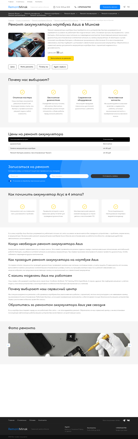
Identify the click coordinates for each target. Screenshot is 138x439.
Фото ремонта (27, 67)
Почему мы (44, 67)
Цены (12, 67)
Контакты (38, 1)
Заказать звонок (110, 7)
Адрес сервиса (61, 67)
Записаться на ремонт (61, 58)
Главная (11, 1)
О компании (20, 1)
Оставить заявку (110, 176)
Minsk (16, 429)
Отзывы (29, 1)
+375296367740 (84, 7)
